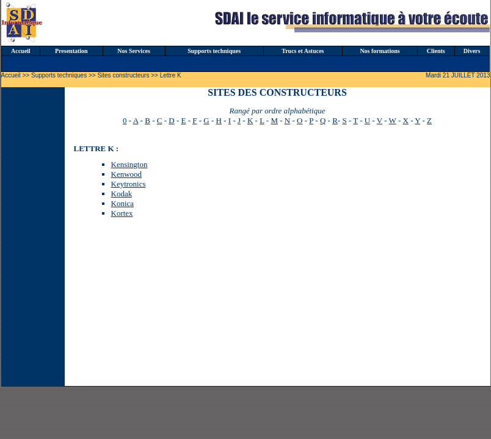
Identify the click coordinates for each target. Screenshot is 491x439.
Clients (436, 51)
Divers (472, 51)
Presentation (71, 51)
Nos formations (379, 51)
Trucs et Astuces (303, 51)
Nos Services (133, 51)
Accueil (21, 51)
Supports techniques (214, 51)
